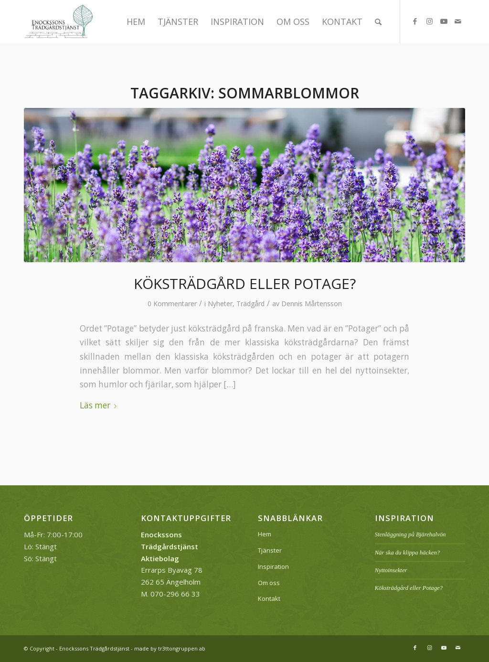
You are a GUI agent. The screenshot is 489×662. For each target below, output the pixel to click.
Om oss (269, 582)
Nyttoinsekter (391, 570)
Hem (264, 534)
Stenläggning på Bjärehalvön (410, 534)
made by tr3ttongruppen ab (169, 648)
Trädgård (250, 303)
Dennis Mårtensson (311, 303)
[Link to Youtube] (443, 21)
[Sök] (378, 21)
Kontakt (269, 598)
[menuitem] (135, 21)
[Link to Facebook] (415, 21)
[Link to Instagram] (429, 21)
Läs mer (100, 405)
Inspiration (273, 566)
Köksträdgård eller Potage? (245, 283)
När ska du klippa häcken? (407, 552)
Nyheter (220, 303)
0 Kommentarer (172, 303)
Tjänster (270, 550)
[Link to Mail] (458, 21)
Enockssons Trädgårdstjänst (94, 648)
